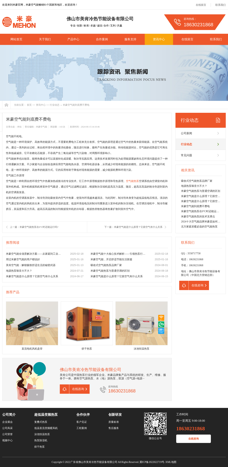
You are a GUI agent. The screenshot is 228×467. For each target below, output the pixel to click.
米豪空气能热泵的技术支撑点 (198, 216)
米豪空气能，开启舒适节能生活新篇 (111, 259)
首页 (29, 104)
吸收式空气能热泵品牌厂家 (106, 265)
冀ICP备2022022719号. (152, 462)
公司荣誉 (7, 434)
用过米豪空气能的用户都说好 (23, 259)
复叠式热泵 (40, 422)
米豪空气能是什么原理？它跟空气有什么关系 (32, 276)
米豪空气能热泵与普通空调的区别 (110, 270)
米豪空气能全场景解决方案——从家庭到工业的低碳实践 (34, 253)
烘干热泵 (39, 446)
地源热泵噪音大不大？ (19, 270)
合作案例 (102, 39)
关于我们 (45, 39)
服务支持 (130, 39)
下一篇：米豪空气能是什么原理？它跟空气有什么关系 (133, 227)
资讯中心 (159, 39)
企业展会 (7, 422)
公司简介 (9, 414)
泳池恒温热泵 (42, 434)
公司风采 (7, 428)
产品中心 (73, 39)
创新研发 (115, 414)
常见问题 (186, 155)
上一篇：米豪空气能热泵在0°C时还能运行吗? (34, 227)
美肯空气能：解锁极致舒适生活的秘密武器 (31, 265)
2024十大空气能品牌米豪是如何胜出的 (203, 221)
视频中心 (7, 440)
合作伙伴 (83, 414)
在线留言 (201, 5)
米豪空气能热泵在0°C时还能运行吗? (202, 211)
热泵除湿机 (40, 440)
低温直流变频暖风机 (46, 428)
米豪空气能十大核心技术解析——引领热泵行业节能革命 (119, 253)
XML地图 (170, 462)
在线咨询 (193, 438)
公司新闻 (186, 133)
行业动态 (54, 104)
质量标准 (113, 422)
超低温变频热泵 (46, 414)
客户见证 (81, 422)
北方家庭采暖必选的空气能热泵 (199, 226)
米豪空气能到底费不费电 (76, 104)
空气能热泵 (132, 181)
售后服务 (113, 428)
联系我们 (220, 5)
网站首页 (16, 39)
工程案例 (81, 428)
